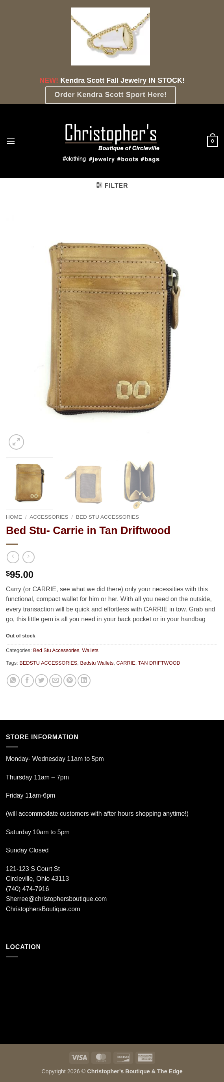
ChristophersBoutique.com (43, 909)
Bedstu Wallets (96, 663)
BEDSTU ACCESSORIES (48, 663)
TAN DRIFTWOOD (159, 663)
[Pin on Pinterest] (69, 680)
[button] (10, 141)
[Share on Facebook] (27, 680)
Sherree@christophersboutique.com (56, 898)
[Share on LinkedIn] (84, 680)
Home (14, 517)
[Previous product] (28, 557)
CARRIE (125, 663)
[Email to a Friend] (55, 680)
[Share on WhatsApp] (13, 680)
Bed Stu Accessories (107, 517)
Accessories (49, 517)
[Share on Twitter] (41, 680)
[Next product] (13, 557)
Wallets (90, 650)
